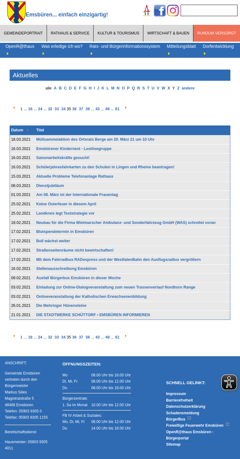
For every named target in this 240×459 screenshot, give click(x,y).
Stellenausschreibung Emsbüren (66, 268)
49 (107, 109)
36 (74, 109)
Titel (40, 130)
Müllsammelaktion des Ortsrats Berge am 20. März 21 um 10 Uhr (95, 139)
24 (40, 109)
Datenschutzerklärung (185, 406)
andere (188, 88)
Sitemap (173, 444)
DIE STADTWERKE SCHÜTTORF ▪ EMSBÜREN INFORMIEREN (93, 315)
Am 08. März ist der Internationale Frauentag (77, 195)
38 (87, 109)
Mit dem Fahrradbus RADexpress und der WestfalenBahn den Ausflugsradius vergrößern (118, 259)
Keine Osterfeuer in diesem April (66, 204)
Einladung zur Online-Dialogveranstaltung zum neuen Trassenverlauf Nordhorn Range (115, 287)
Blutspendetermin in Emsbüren (65, 232)
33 (57, 109)
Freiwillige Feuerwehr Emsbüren (197, 425)
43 (97, 109)
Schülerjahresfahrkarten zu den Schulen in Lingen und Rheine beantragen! (105, 167)
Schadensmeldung (182, 413)
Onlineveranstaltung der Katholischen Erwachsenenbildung (91, 296)
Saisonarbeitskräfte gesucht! (63, 158)
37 (81, 109)
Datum (17, 130)
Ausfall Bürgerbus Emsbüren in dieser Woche (78, 278)
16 (30, 109)
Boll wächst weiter (53, 241)
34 (63, 109)
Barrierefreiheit (179, 400)
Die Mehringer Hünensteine (61, 305)
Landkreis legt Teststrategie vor (65, 213)
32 (50, 109)
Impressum (176, 394)
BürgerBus (178, 419)
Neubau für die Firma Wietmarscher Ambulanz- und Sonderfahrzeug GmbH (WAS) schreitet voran (125, 222)
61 (117, 109)
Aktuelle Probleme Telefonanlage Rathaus (74, 176)
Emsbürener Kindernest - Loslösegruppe (73, 149)
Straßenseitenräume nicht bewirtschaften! (74, 250)
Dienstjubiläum (50, 186)
